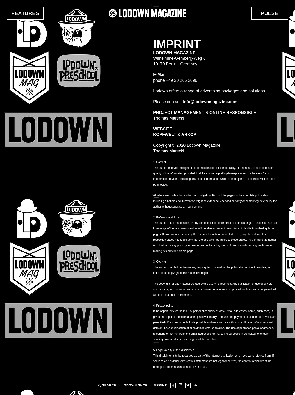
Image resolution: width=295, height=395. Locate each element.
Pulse (269, 13)
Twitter (188, 385)
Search (106, 385)
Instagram (180, 385)
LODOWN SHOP (134, 385)
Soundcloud (195, 385)
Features (25, 13)
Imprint (160, 385)
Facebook (173, 385)
